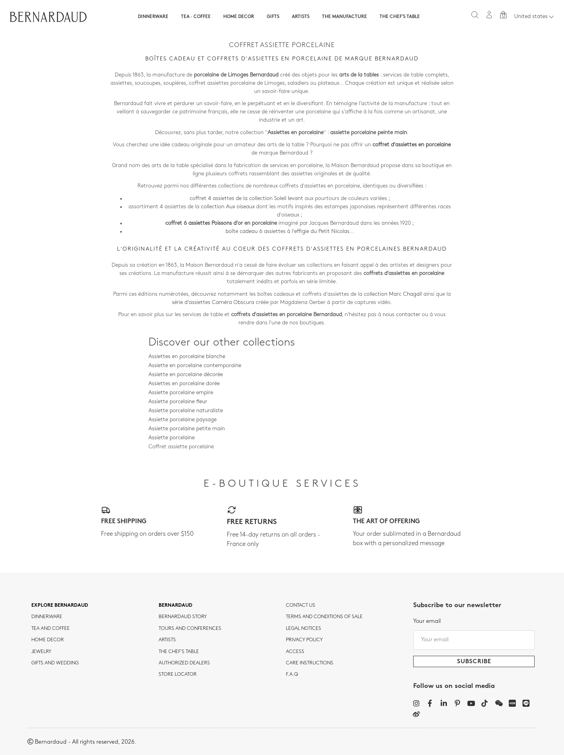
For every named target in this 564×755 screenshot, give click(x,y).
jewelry (41, 651)
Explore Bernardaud (59, 605)
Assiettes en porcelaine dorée (184, 384)
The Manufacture (344, 17)
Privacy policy (304, 640)
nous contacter (401, 315)
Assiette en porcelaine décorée (185, 375)
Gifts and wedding (55, 663)
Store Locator (178, 674)
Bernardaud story (183, 617)
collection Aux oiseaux (228, 207)
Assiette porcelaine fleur (177, 402)
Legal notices (303, 628)
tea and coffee (50, 628)
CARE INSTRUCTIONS (309, 663)
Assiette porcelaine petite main (186, 429)
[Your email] (474, 640)
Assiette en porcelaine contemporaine (194, 366)
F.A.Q (292, 674)
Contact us (300, 605)
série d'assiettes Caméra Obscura (213, 303)
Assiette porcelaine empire (180, 393)
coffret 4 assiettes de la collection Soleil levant (246, 199)
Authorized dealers (184, 663)
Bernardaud (175, 605)
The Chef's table (400, 17)
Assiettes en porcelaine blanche (186, 357)
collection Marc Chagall (393, 294)
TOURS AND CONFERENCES (190, 628)
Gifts (273, 17)
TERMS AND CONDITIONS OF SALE (324, 617)
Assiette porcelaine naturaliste (185, 411)
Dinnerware (153, 17)
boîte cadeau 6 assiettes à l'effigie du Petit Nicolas (287, 232)
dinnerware (46, 617)
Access (295, 651)
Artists (300, 17)
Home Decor (238, 17)
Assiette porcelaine (171, 438)
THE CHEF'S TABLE (179, 651)
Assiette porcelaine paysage (182, 420)
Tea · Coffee (196, 17)
